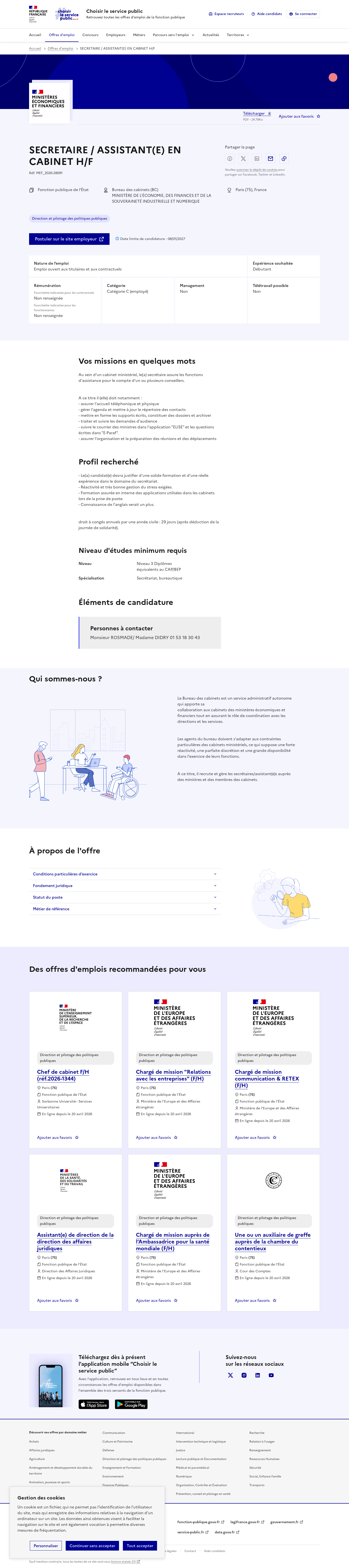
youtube (271, 1375)
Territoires (235, 35)
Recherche (256, 1433)
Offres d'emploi (62, 35)
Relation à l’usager (262, 1441)
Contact (190, 1551)
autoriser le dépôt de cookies (257, 170)
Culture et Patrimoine (118, 1441)
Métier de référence (51, 909)
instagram (244, 1375)
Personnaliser (46, 1546)
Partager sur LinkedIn (257, 158)
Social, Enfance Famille (265, 1476)
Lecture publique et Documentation (201, 1459)
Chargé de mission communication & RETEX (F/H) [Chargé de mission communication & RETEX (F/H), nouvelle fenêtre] (267, 1078)
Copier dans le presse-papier (284, 158)
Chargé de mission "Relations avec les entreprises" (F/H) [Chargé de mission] (173, 1075)
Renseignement (260, 1450)
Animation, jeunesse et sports (49, 1482)
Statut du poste (48, 897)
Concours (90, 35)
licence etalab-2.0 (123, 1562)
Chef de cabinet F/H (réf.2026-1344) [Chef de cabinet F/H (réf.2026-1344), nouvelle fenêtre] (63, 1075)
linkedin (257, 1375)
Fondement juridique (52, 885)
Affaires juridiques (42, 1450)
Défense (108, 1450)
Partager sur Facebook (230, 158)
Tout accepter (140, 1546)
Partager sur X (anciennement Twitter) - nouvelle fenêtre (243, 158)
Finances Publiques (115, 1485)
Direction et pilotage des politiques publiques (69, 219)
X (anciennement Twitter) (230, 1375)
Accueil (35, 35)
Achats (34, 1441)
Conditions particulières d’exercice (65, 874)
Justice (180, 1450)
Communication (114, 1433)
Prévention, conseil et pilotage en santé (203, 1494)
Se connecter (306, 13)
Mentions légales (164, 1551)
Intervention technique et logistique (201, 1441)
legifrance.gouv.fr (245, 1522)
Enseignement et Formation (122, 1468)
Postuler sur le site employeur (66, 239)
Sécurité (255, 1468)
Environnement (113, 1476)
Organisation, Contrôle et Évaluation (201, 1485)
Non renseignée (48, 298)
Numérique (184, 1476)
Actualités (211, 35)
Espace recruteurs (229, 13)
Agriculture (37, 1459)
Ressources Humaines (264, 1459)
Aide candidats (269, 13)
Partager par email (270, 158)
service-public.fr (190, 1532)
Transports (256, 1485)
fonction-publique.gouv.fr (198, 1522)
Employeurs (115, 35)
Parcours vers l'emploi (171, 35)
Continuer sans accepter (92, 1546)
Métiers (139, 35)
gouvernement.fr (284, 1522)
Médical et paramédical (192, 1468)
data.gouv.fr (225, 1532)
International (185, 1433)
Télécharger (254, 113)
